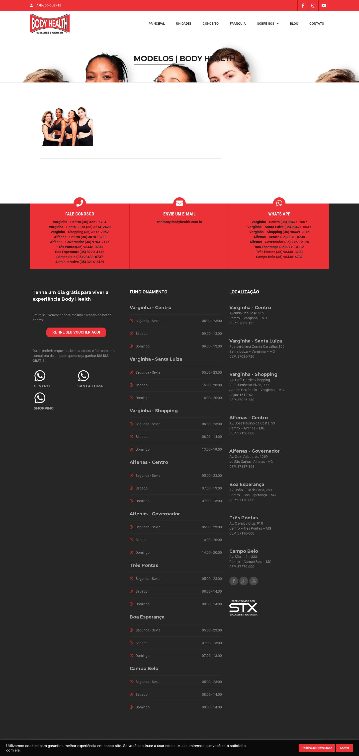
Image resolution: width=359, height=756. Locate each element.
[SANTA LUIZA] (83, 377)
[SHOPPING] (40, 399)
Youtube (253, 582)
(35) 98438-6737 (89, 258)
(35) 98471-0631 (297, 228)
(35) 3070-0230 (93, 238)
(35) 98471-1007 (293, 223)
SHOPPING (44, 409)
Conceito (211, 24)
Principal (157, 24)
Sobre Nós (268, 24)
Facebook (233, 582)
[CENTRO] (40, 377)
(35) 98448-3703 (89, 248)
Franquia (238, 24)
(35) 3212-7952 (96, 233)
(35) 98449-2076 (296, 233)
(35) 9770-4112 (92, 253)
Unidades (183, 24)
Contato (316, 24)
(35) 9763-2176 (97, 243)
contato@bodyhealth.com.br (179, 223)
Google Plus (243, 582)
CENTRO (42, 387)
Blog (294, 24)
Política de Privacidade (317, 748)
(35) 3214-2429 (98, 228)
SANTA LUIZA (90, 387)
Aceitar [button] (344, 748)
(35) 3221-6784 (94, 223)
